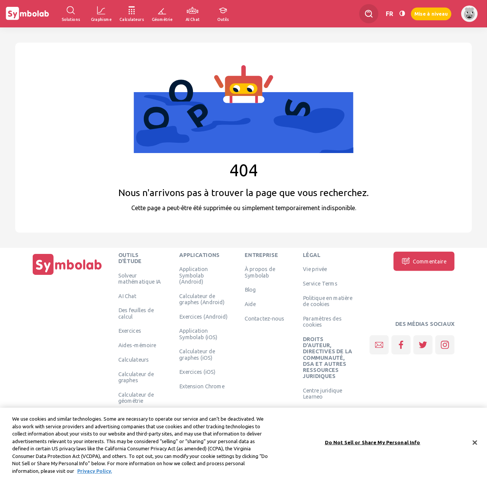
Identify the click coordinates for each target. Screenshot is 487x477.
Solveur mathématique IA (139, 278)
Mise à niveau (431, 13)
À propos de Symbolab (260, 272)
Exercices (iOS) (197, 372)
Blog (250, 290)
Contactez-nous (264, 318)
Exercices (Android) (203, 316)
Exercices (129, 331)
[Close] (474, 446)
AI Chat (127, 296)
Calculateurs (133, 359)
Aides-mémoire (137, 345)
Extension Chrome (201, 386)
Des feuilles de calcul (136, 313)
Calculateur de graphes (136, 377)
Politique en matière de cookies (327, 301)
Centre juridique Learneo (322, 393)
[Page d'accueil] (67, 275)
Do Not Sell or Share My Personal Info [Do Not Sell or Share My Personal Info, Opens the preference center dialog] (372, 446)
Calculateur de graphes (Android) (201, 299)
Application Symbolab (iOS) (198, 334)
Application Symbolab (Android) (193, 275)
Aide (250, 304)
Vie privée (315, 269)
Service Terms (320, 284)
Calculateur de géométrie (136, 397)
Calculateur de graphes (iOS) (197, 354)
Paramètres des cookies (322, 321)
